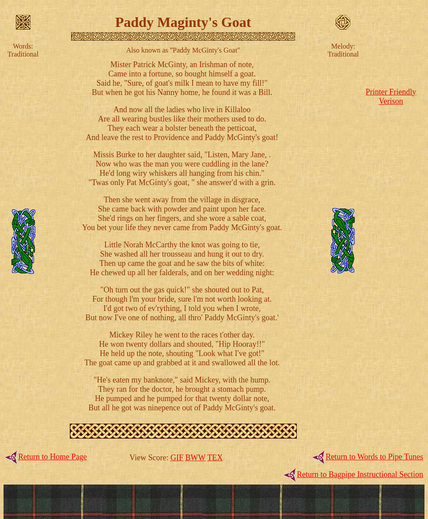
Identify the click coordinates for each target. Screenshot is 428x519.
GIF (176, 457)
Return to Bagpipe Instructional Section (360, 474)
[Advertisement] (390, 240)
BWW (195, 457)
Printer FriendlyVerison (391, 96)
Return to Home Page (52, 456)
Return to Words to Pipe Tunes (374, 456)
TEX (215, 457)
